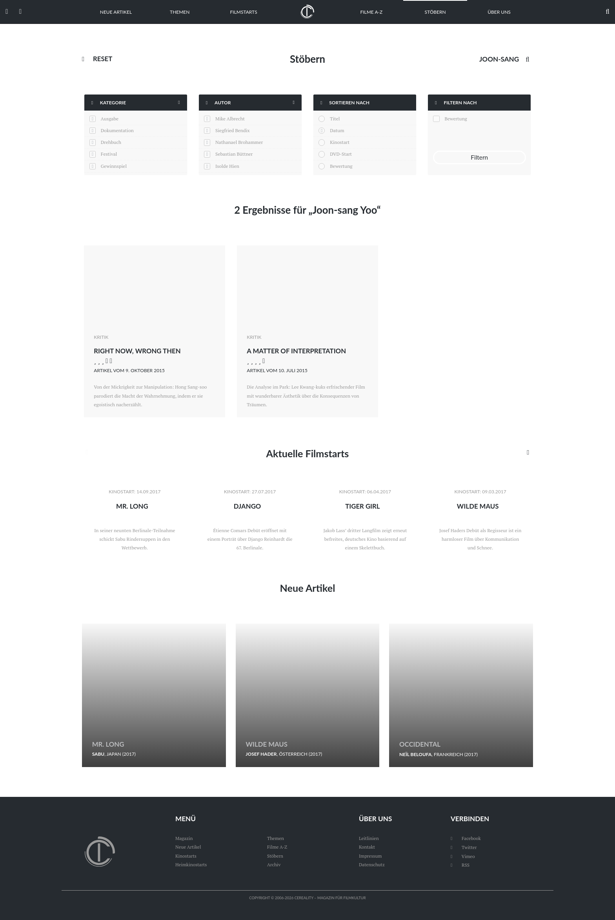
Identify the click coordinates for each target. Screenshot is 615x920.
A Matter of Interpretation (297, 351)
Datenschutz (372, 865)
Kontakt (367, 847)
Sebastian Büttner (234, 154)
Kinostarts (186, 856)
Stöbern (435, 12)
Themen (179, 12)
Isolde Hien (227, 166)
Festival (109, 154)
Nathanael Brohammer (239, 142)
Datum (337, 130)
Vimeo (463, 856)
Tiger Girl (362, 506)
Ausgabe (109, 119)
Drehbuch (111, 142)
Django (247, 506)
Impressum (370, 856)
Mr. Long (132, 506)
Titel (335, 119)
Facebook (466, 839)
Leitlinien (369, 839)
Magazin (184, 839)
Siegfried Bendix (232, 130)
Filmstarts (243, 12)
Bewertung (341, 166)
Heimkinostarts (191, 865)
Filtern (479, 157)
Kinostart (339, 142)
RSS (460, 865)
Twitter (464, 847)
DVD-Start (341, 154)
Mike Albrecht (230, 119)
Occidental (420, 744)
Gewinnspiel (114, 166)
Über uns (499, 12)
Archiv (274, 865)
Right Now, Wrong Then (138, 351)
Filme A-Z (371, 12)
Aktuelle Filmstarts (307, 453)
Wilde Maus (478, 506)
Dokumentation (117, 130)
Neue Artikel (116, 12)
